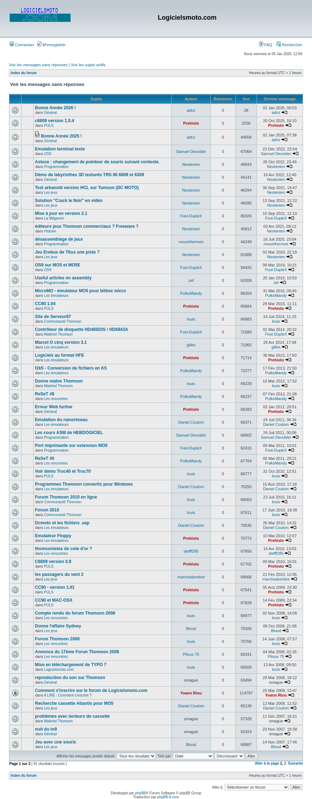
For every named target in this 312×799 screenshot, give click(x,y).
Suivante (295, 763)
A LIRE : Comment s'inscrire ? (67, 695)
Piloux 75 (191, 654)
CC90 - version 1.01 (55, 587)
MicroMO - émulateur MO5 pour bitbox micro (80, 290)
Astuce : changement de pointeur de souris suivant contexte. (97, 161)
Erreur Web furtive (53, 406)
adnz (191, 110)
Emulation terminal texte (60, 148)
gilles (191, 345)
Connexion (22, 45)
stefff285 (190, 551)
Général (50, 113)
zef (191, 280)
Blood (191, 628)
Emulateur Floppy (53, 535)
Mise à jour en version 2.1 (61, 213)
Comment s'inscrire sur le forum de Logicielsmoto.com (91, 690)
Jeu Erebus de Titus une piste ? (67, 252)
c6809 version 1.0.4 (54, 120)
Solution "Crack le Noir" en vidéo (69, 200)
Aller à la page (267, 763)
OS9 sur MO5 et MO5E (58, 265)
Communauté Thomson (62, 321)
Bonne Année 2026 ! (55, 107)
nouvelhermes (191, 242)
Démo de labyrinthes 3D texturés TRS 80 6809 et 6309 (89, 174)
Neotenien (191, 164)
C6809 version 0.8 (53, 561)
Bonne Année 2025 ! (61, 136)
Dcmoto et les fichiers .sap (62, 522)
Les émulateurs (56, 296)
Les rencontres (56, 399)
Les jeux (50, 192)
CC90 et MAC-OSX (54, 600)
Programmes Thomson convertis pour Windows (84, 484)
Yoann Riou (191, 693)
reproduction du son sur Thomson (70, 677)
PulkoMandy (191, 293)
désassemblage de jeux (59, 239)
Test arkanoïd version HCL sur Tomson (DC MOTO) (87, 187)
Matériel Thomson (58, 334)
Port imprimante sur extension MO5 (71, 445)
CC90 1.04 (45, 303)
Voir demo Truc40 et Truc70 (63, 471)
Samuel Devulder (191, 151)
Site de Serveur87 (53, 316)
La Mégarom (54, 218)
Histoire (50, 231)
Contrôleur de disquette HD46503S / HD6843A (81, 329)
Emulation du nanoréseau (61, 419)
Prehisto (191, 123)
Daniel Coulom (191, 422)
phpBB (140, 793)
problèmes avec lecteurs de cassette (72, 716)
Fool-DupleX (191, 216)
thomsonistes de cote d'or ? (63, 548)
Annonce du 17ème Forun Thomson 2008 (77, 651)
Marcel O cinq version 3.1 (61, 342)
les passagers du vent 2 (59, 574)
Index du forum (24, 73)
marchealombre (191, 577)
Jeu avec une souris (55, 742)
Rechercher (289, 45)
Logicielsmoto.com (59, 670)
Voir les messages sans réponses (38, 65)
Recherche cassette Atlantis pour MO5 (74, 703)
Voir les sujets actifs (88, 65)
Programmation (56, 167)
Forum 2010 (47, 509)
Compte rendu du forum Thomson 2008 (75, 613)
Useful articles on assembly (63, 277)
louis (191, 319)
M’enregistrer (51, 45)
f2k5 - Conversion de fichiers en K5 (71, 368)
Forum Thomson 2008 (57, 638)
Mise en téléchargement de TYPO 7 (70, 664)
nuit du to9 (46, 729)
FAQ (265, 45)
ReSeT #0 (44, 458)
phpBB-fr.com (168, 797)
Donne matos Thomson (59, 381)
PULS (48, 125)
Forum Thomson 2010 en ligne (66, 497)
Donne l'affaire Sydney (58, 626)
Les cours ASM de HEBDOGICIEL (69, 432)
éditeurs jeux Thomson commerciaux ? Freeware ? (87, 226)
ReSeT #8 (44, 393)
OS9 (47, 154)
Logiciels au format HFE (59, 355)
